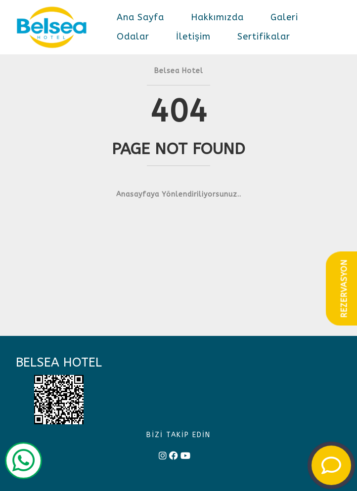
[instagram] (163, 456)
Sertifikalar (263, 36)
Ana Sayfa (140, 17)
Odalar (133, 36)
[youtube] (185, 456)
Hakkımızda (217, 17)
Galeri (284, 17)
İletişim (193, 36)
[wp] (23, 462)
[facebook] (173, 456)
